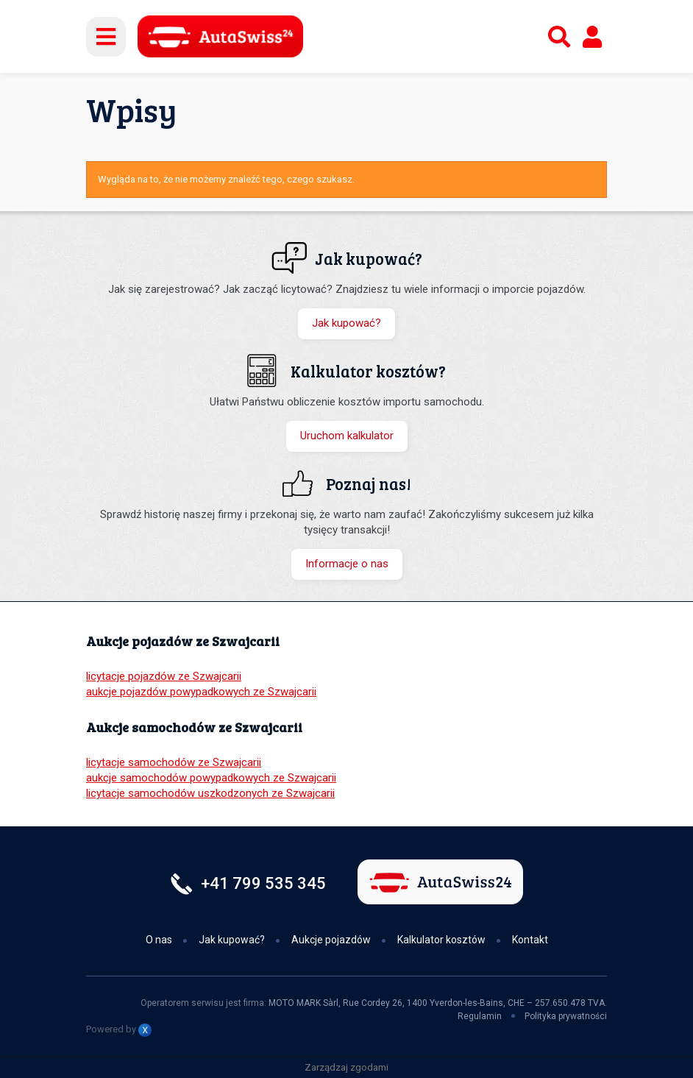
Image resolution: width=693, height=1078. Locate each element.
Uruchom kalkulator (347, 435)
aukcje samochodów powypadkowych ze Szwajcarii (211, 777)
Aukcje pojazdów (331, 940)
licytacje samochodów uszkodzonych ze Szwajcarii (210, 793)
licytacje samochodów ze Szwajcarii (173, 762)
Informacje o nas (346, 563)
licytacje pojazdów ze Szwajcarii (163, 676)
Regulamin (480, 1016)
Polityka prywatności (566, 1016)
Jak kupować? (346, 323)
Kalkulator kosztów (441, 940)
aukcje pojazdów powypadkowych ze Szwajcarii (201, 691)
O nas (159, 940)
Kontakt (530, 940)
